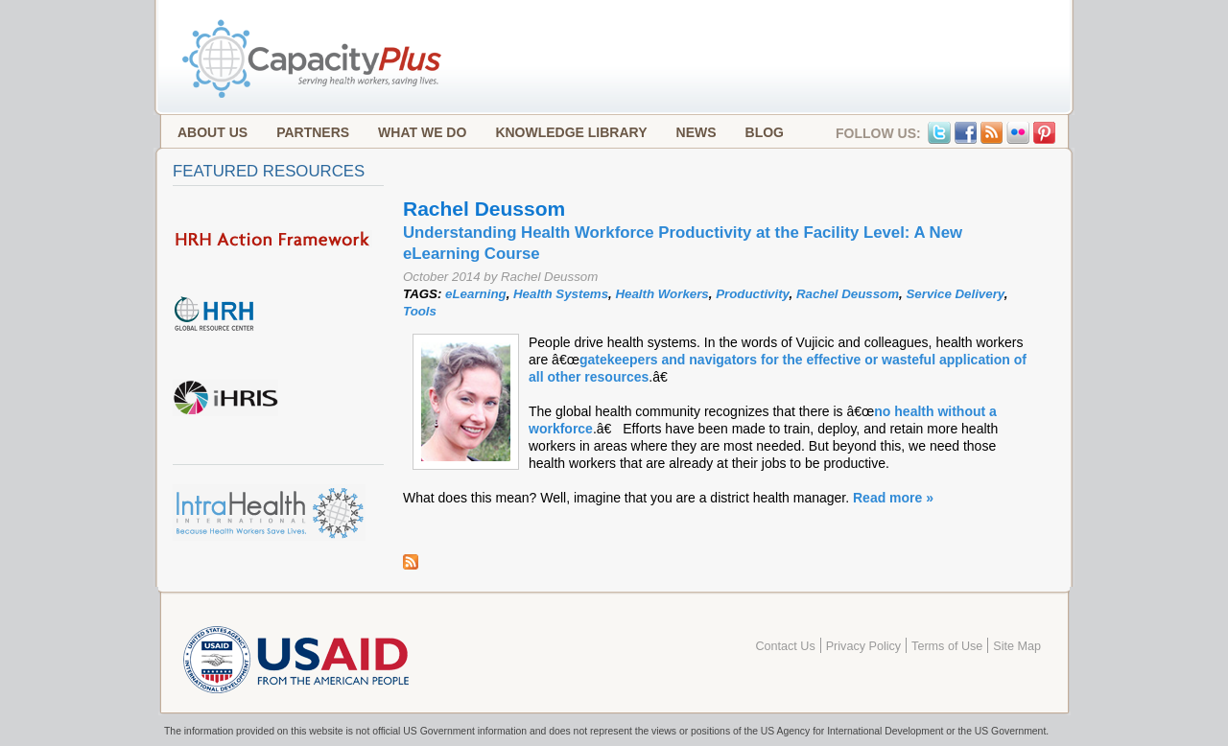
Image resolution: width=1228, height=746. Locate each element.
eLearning (476, 294)
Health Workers (661, 294)
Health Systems (560, 294)
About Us (212, 132)
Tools (420, 311)
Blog (764, 132)
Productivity (752, 294)
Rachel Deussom (847, 294)
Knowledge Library (571, 132)
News (696, 132)
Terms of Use (946, 646)
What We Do (422, 132)
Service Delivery (955, 294)
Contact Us (785, 646)
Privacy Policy (863, 646)
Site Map (1017, 646)
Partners (312, 132)
